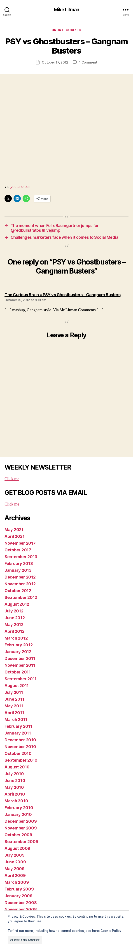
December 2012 (20, 577)
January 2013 (18, 570)
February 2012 (19, 645)
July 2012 (14, 611)
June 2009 (15, 862)
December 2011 (20, 658)
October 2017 (18, 550)
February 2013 (19, 563)
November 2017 (20, 543)
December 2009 (21, 821)
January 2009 (19, 895)
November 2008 (21, 909)
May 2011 (14, 706)
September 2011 (21, 678)
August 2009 (17, 848)
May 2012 (14, 624)
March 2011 (16, 719)
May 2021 (14, 529)
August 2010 (17, 767)
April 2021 (14, 536)
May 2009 (15, 868)
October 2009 (18, 834)
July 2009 (15, 855)
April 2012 (14, 631)
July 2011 (14, 692)
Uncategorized (67, 30)
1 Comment (88, 62)
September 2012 (21, 597)
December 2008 (21, 902)
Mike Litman (66, 9)
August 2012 (17, 604)
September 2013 (21, 556)
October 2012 (18, 590)
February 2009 (19, 889)
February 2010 (19, 807)
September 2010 (21, 760)
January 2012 (18, 651)
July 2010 (14, 773)
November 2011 (20, 665)
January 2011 (18, 733)
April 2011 (14, 712)
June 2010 (15, 780)
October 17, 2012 (55, 62)
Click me (12, 479)
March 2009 (17, 882)
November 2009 (21, 828)
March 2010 (16, 800)
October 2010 (18, 753)
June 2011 (14, 699)
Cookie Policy (110, 931)
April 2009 (15, 875)
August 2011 (17, 685)
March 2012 (16, 638)
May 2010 (14, 787)
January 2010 (18, 814)
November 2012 (20, 583)
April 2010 (15, 794)
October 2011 (18, 672)
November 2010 (20, 746)
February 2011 (18, 726)
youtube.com (20, 186)
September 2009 (21, 841)
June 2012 (15, 617)
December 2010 (20, 739)
